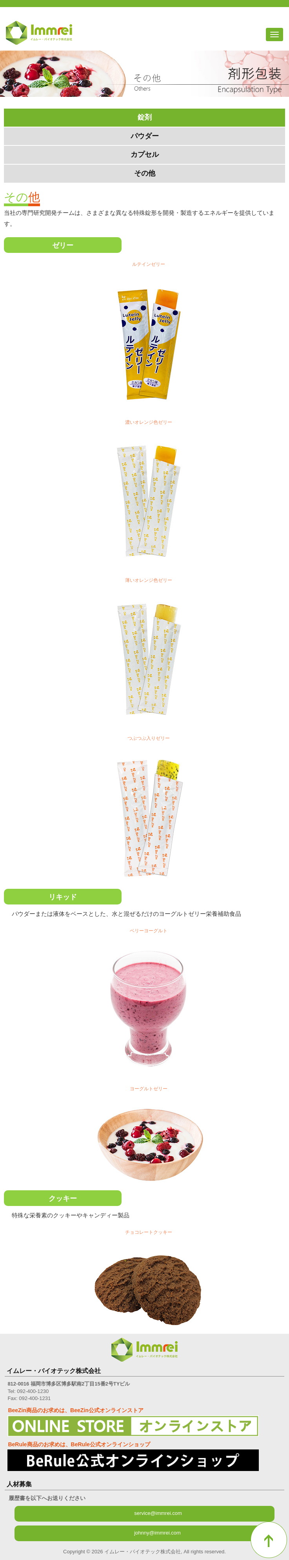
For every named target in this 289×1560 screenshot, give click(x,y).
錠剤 (145, 117)
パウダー (145, 136)
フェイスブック (264, 16)
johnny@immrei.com (157, 1533)
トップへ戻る (269, 1540)
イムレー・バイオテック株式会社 (39, 33)
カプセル (145, 154)
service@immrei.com (158, 1513)
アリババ (279, 16)
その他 (144, 173)
